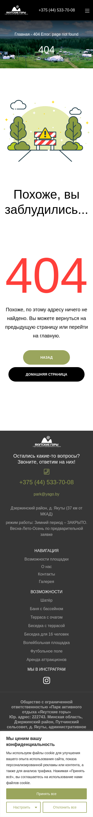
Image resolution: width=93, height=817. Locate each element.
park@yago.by (46, 494)
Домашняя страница (46, 374)
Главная (22, 34)
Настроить (21, 807)
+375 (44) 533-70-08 (57, 10)
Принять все (46, 794)
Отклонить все (65, 807)
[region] (46, 774)
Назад (46, 357)
